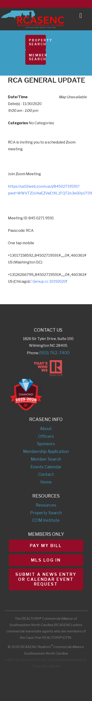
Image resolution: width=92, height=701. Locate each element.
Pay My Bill (46, 545)
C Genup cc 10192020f (48, 281)
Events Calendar (46, 466)
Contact (46, 474)
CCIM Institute (46, 520)
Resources (46, 505)
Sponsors (46, 443)
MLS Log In (46, 560)
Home (46, 482)
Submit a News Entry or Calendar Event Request (45, 579)
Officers (46, 436)
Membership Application (46, 451)
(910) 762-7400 (54, 352)
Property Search (37, 42)
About (46, 428)
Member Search (37, 57)
